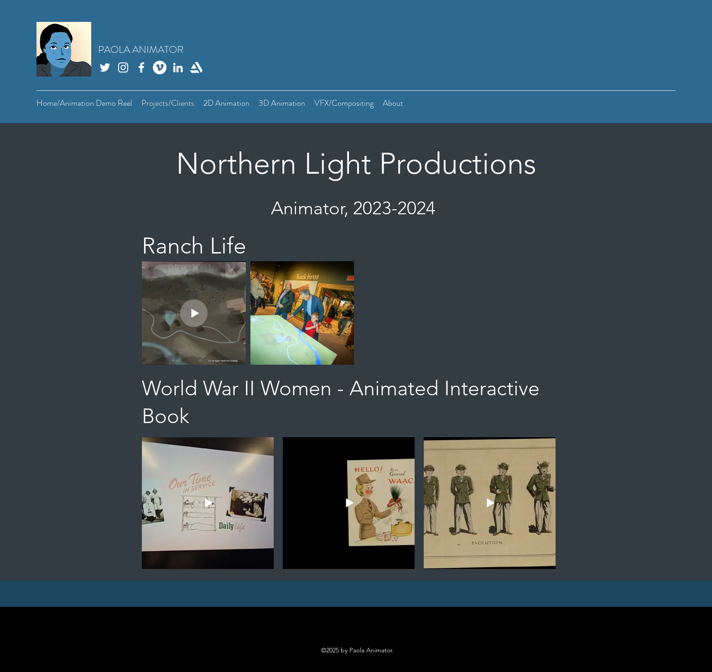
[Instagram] (123, 67)
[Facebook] (141, 67)
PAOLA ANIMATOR (140, 49)
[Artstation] (196, 67)
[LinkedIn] (178, 67)
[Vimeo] (159, 67)
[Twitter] (105, 67)
